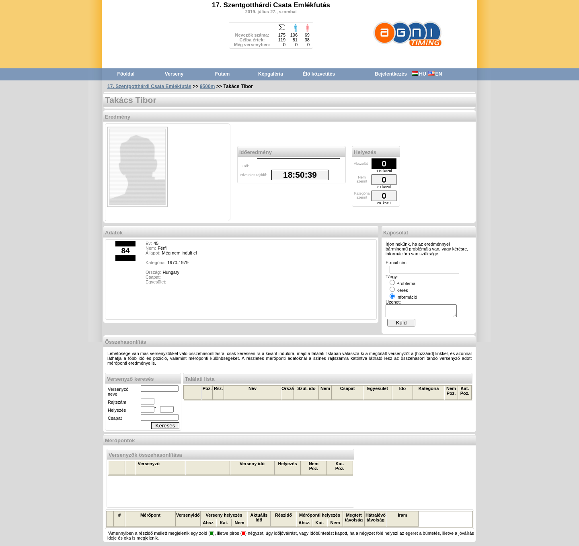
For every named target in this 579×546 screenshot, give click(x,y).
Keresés (165, 428)
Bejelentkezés (391, 74)
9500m (207, 86)
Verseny (174, 74)
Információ (403, 297)
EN (435, 74)
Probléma (402, 283)
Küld (401, 325)
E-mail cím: (397, 262)
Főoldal (126, 74)
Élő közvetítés (319, 74)
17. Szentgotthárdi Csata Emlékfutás (149, 86)
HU (419, 74)
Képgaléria (270, 74)
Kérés (399, 290)
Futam (222, 74)
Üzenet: (393, 302)
